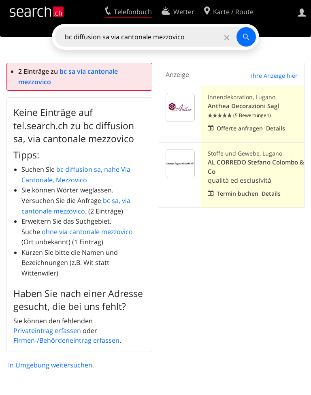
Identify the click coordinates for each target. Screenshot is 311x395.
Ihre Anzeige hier (274, 75)
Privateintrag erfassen (47, 330)
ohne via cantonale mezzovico (87, 231)
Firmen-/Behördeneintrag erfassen (66, 340)
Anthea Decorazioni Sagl (243, 106)
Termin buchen (237, 193)
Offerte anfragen (240, 128)
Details (275, 128)
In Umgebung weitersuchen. (51, 365)
